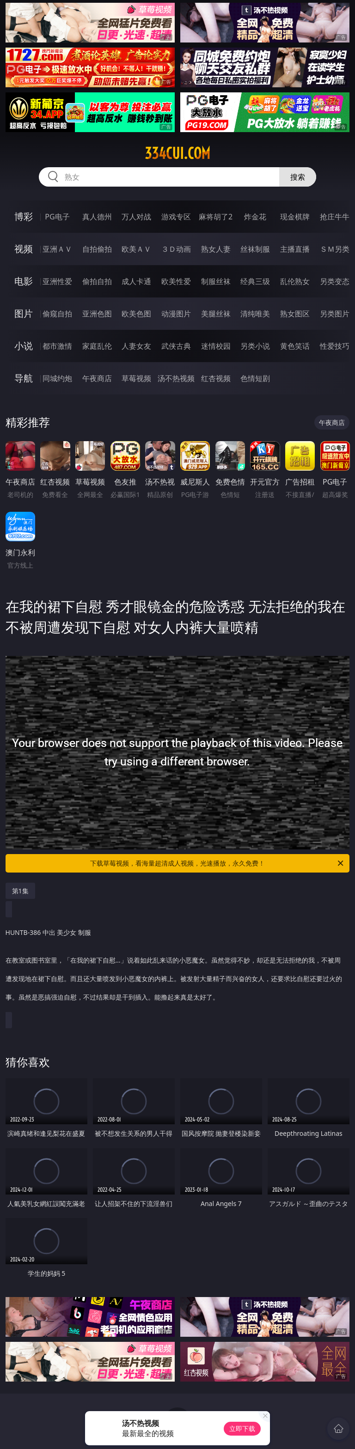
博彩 (23, 216)
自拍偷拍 (97, 249)
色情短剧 (255, 378)
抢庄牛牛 (334, 217)
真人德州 (97, 217)
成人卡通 (136, 281)
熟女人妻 (216, 249)
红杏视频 (216, 378)
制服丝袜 (216, 281)
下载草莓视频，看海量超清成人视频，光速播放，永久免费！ (217, 863)
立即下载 (242, 1428)
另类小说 (255, 346)
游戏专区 (176, 217)
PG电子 (57, 217)
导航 (23, 378)
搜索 (297, 177)
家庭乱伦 (97, 346)
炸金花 (255, 217)
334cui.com (177, 153)
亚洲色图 (97, 314)
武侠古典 (176, 346)
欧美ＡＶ (136, 249)
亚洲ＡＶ (57, 249)
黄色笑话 (295, 346)
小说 (23, 346)
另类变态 (334, 281)
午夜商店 (97, 378)
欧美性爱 (176, 281)
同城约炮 (57, 378)
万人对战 (136, 217)
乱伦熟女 (295, 281)
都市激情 (57, 346)
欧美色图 (136, 314)
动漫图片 (176, 314)
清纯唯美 (255, 314)
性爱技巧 (334, 346)
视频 (23, 249)
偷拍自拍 (97, 281)
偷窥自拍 (57, 314)
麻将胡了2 (216, 217)
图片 (23, 313)
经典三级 (255, 281)
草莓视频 (136, 378)
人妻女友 (136, 346)
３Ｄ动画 (176, 249)
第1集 (20, 890)
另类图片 (334, 314)
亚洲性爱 (57, 281)
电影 (23, 281)
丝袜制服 (255, 249)
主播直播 (295, 249)
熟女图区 (295, 314)
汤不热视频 (176, 378)
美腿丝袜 (216, 314)
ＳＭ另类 (334, 249)
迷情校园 (216, 346)
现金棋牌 (295, 217)
